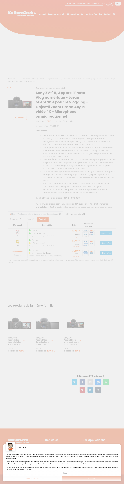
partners (20, 454)
